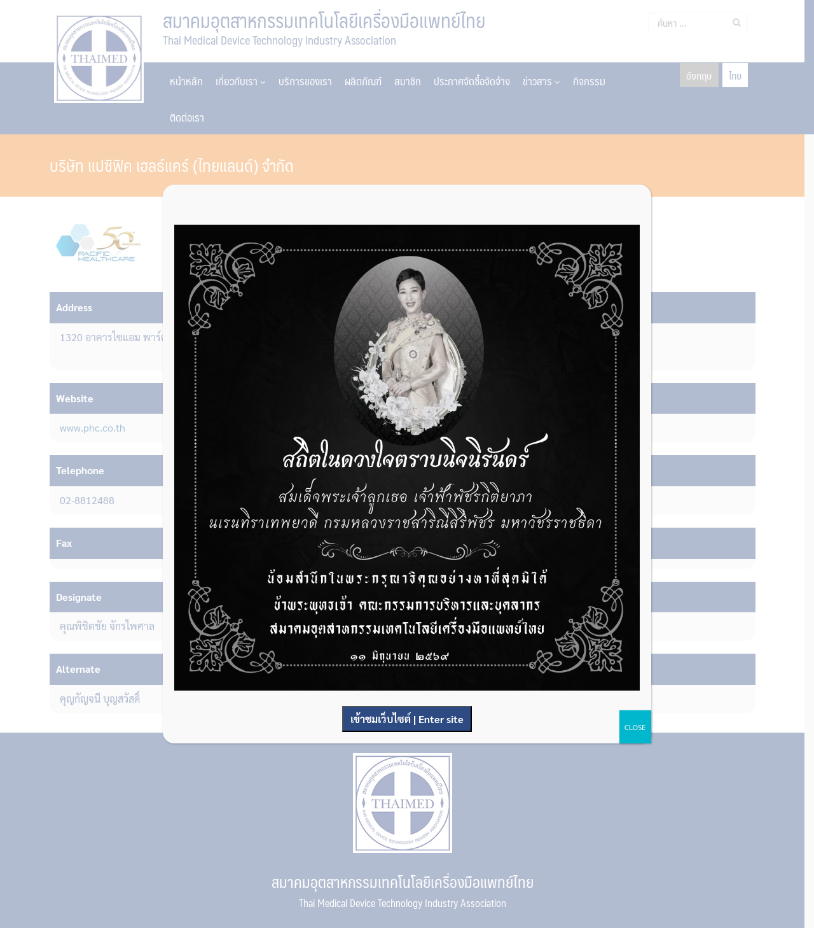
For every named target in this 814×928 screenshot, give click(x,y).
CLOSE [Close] (635, 727)
